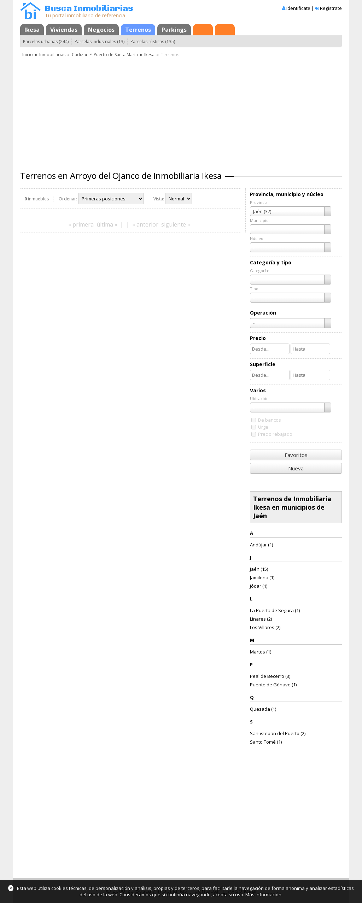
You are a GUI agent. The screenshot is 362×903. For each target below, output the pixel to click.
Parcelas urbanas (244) (46, 42)
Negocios (101, 30)
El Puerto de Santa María (113, 55)
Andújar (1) (261, 544)
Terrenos (138, 30)
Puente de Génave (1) (273, 684)
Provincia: (259, 202)
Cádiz (77, 55)
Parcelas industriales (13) (99, 42)
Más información (263, 894)
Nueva (296, 468)
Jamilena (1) (262, 577)
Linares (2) (261, 619)
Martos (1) (260, 652)
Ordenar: (68, 199)
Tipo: (254, 288)
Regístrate (331, 8)
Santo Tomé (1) (266, 742)
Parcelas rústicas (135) (152, 42)
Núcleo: (257, 238)
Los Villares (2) (265, 627)
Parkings (174, 30)
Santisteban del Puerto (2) (277, 733)
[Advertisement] (181, 111)
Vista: (158, 199)
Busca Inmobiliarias (89, 9)
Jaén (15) (259, 569)
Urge (263, 427)
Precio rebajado (275, 434)
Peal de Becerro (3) (270, 676)
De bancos (269, 420)
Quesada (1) (263, 709)
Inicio (27, 55)
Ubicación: (260, 398)
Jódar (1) (258, 586)
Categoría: (259, 270)
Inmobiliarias (52, 55)
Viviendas (63, 30)
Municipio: (260, 220)
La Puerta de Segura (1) (275, 610)
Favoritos (296, 454)
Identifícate (298, 8)
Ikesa (32, 30)
